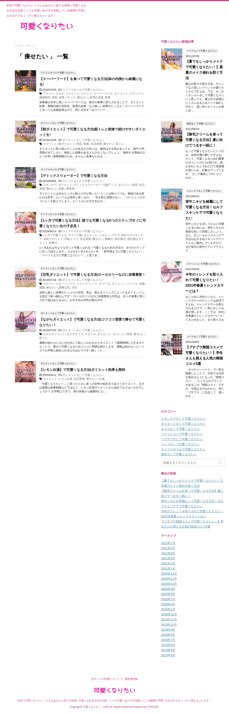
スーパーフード (103, 93)
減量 (42, 287)
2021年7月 (168, 543)
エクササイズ (75, 334)
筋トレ (120, 143)
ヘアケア (114, 235)
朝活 (79, 143)
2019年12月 (169, 614)
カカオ (60, 93)
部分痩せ (120, 239)
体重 (142, 283)
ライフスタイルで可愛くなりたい (83, 89)
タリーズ (104, 283)
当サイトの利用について (105, 678)
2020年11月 (169, 578)
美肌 (61, 188)
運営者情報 (131, 678)
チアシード (136, 93)
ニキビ (103, 235)
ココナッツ (72, 93)
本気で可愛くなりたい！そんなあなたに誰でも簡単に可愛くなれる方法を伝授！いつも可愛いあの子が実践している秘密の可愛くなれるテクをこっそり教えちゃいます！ (114, 700)
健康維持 (44, 97)
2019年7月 (168, 640)
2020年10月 (169, 584)
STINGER (152, 706)
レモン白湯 (65, 378)
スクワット (50, 143)
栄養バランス (67, 97)
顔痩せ (53, 242)
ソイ (94, 283)
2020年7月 (168, 599)
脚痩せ (109, 239)
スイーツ (86, 93)
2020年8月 (168, 594)
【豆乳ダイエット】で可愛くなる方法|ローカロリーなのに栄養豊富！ (92, 274)
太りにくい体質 (128, 184)
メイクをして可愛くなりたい (180, 444)
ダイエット (121, 93)
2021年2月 (168, 563)
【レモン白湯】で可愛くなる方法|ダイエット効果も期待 (82, 370)
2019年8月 (168, 634)
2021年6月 (168, 548)
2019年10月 (169, 624)
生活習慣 (96, 143)
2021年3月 (168, 558)
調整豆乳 (64, 287)
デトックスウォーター (87, 184)
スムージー (83, 283)
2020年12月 (169, 573)
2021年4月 (168, 553)
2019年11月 (169, 619)
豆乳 (74, 287)
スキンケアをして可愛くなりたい (183, 418)
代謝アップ (110, 184)
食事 (107, 97)
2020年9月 (168, 589)
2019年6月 (168, 645)
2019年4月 (168, 655)
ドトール (132, 283)
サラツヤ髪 (75, 235)
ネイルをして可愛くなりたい (180, 429)
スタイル (90, 334)
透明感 (70, 188)
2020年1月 (168, 609)
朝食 (54, 97)
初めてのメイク (53, 239)
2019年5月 (168, 650)
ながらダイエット (54, 334)
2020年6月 (168, 604)
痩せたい (82, 97)
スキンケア (50, 184)
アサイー (48, 93)
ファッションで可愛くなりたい (182, 434)
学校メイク (71, 239)
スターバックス (65, 283)
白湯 (102, 378)
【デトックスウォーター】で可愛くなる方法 (73, 175)
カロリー (48, 283)
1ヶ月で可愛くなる (55, 235)
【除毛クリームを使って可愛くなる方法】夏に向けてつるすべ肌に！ (204, 139)
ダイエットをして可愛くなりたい (83, 140)
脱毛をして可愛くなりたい (179, 454)
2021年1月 (168, 568)
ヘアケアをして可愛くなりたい (182, 439)
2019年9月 (168, 629)
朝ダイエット (66, 143)
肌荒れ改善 (96, 97)
